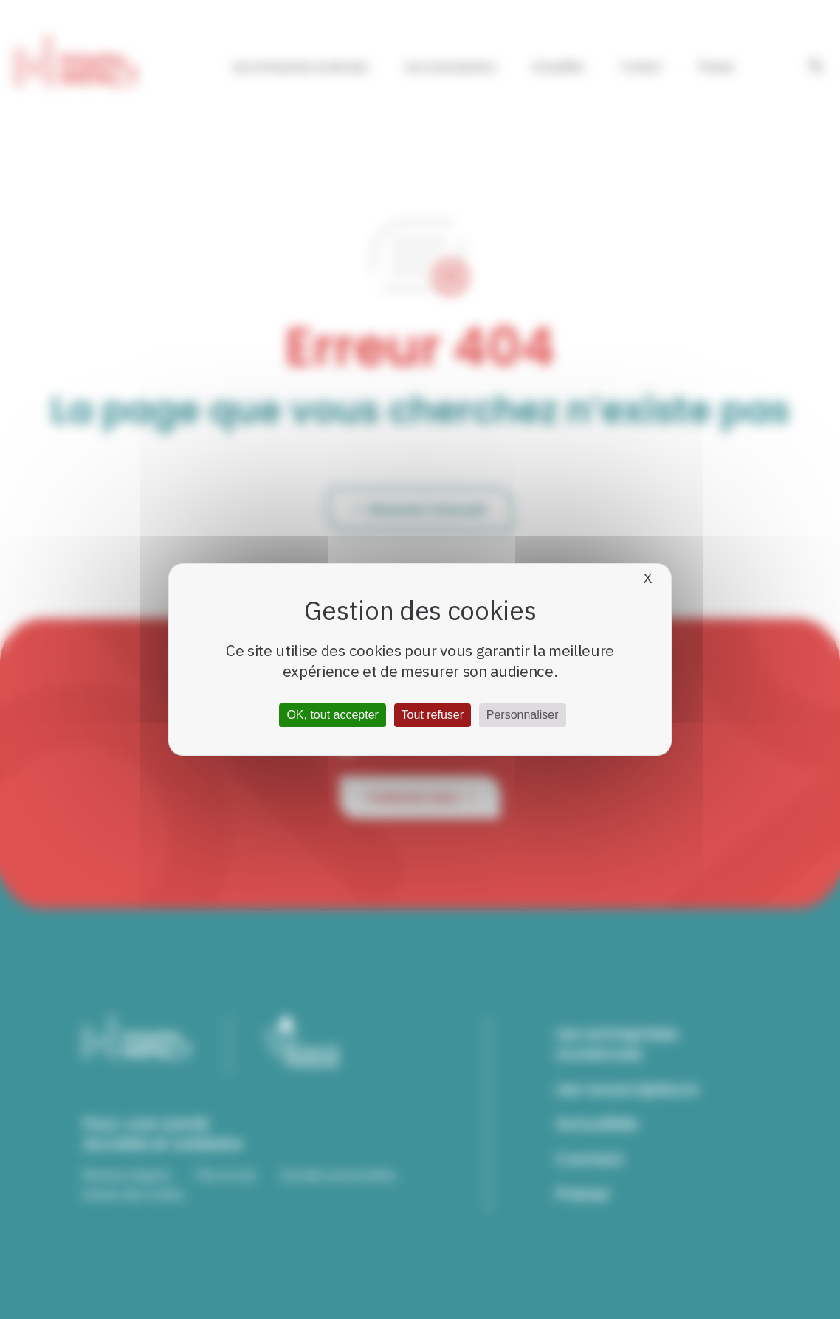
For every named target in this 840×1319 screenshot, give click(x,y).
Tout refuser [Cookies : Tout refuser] (433, 715)
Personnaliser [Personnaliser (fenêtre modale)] (522, 715)
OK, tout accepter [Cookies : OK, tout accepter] (332, 715)
